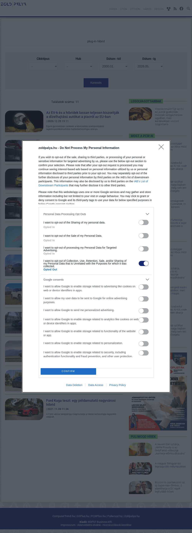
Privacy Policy (117, 385)
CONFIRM (68, 371)
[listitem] (96, 214)
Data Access (95, 385)
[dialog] (96, 266)
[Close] (162, 148)
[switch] (144, 222)
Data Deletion (74, 385)
